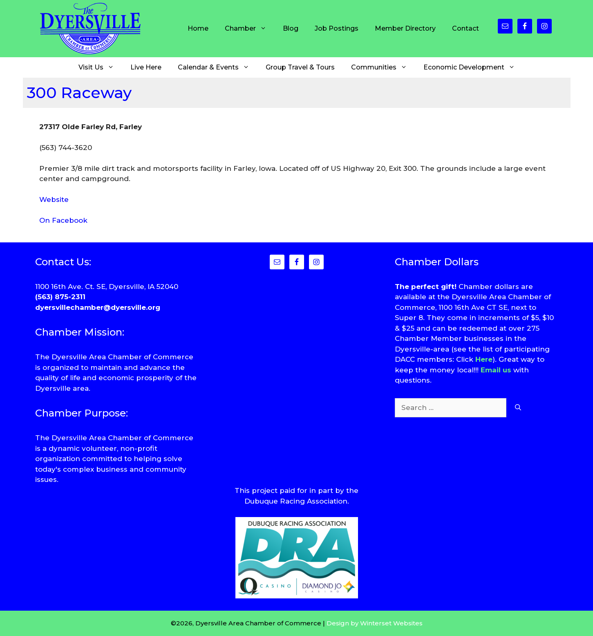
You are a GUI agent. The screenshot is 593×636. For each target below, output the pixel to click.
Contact (465, 28)
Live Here (145, 67)
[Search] (518, 408)
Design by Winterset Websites (375, 623)
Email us (496, 370)
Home (198, 28)
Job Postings (336, 28)
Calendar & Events (217, 67)
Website (54, 199)
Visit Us (100, 67)
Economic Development (473, 67)
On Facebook (63, 220)
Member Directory (405, 28)
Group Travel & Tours (300, 67)
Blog (290, 28)
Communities (383, 67)
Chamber (250, 28)
